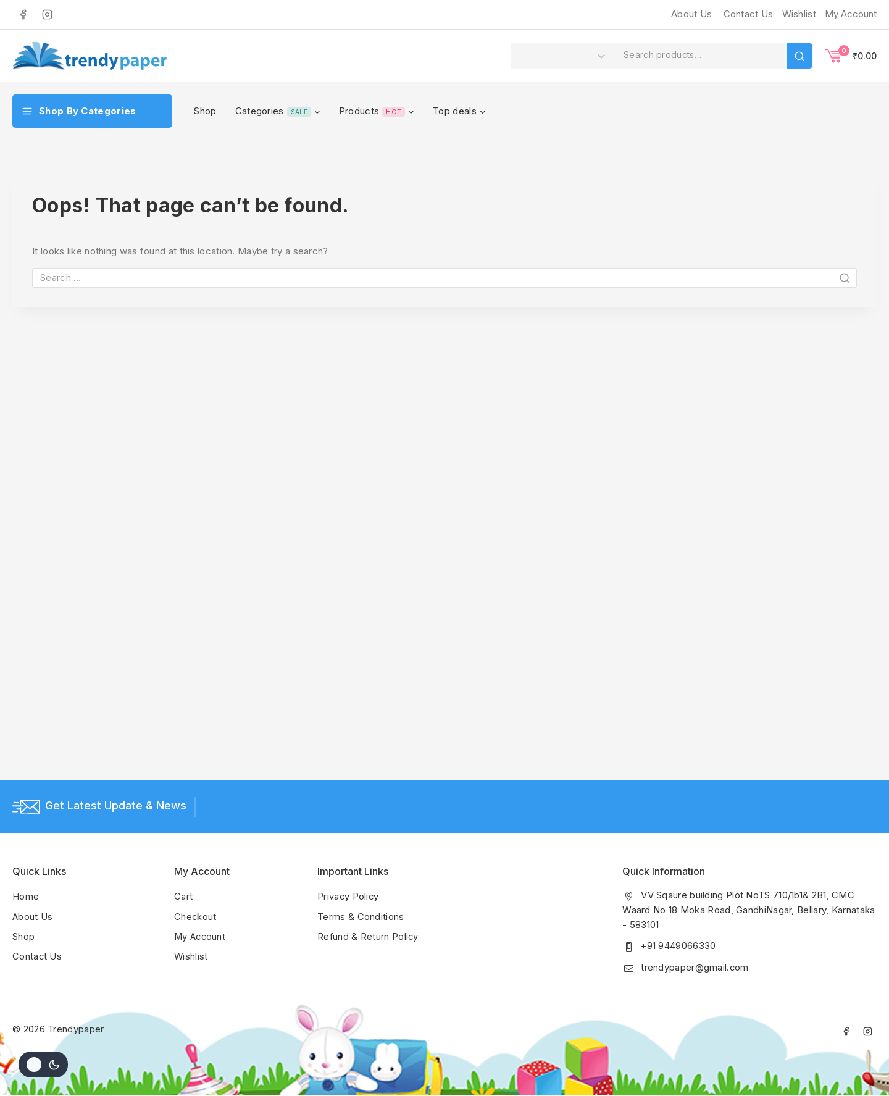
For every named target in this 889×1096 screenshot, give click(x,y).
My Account (201, 936)
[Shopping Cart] (851, 55)
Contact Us (749, 14)
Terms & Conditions (360, 916)
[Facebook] (22, 14)
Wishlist (191, 956)
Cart (183, 897)
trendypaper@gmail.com (695, 967)
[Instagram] (46, 14)
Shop (205, 111)
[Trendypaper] (89, 55)
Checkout (195, 916)
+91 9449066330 (678, 946)
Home (25, 897)
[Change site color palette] (43, 1064)
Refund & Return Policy (368, 936)
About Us (691, 14)
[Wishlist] (797, 14)
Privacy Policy (348, 897)
